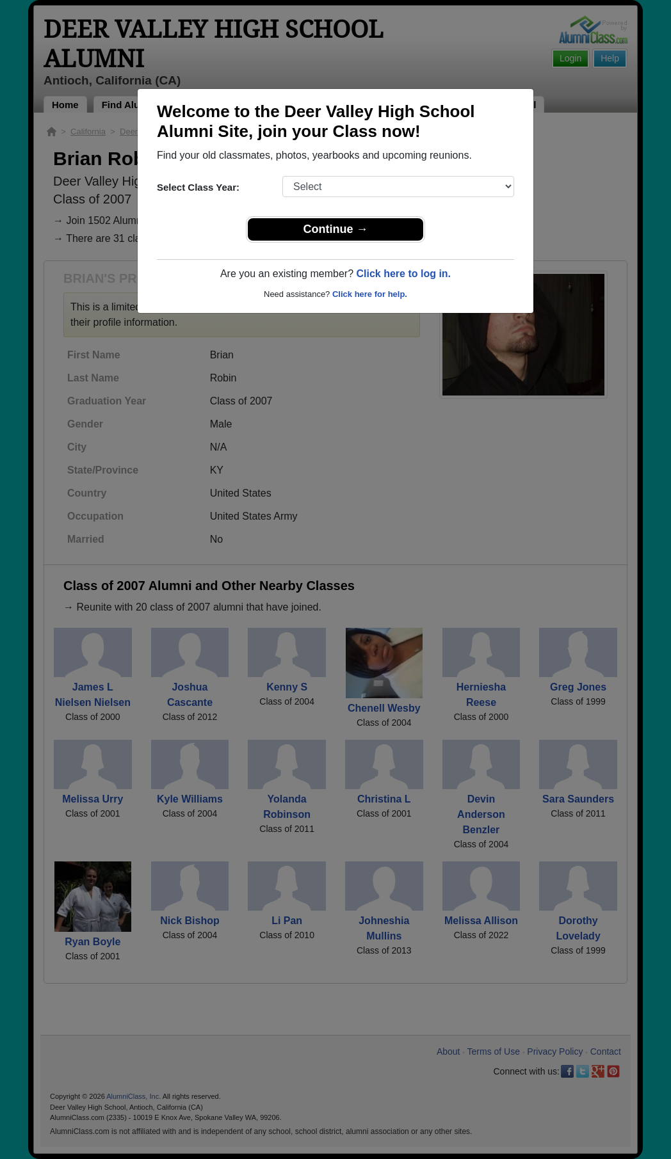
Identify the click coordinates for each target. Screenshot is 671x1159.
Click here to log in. (403, 273)
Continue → (335, 229)
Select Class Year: (198, 187)
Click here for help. (369, 294)
